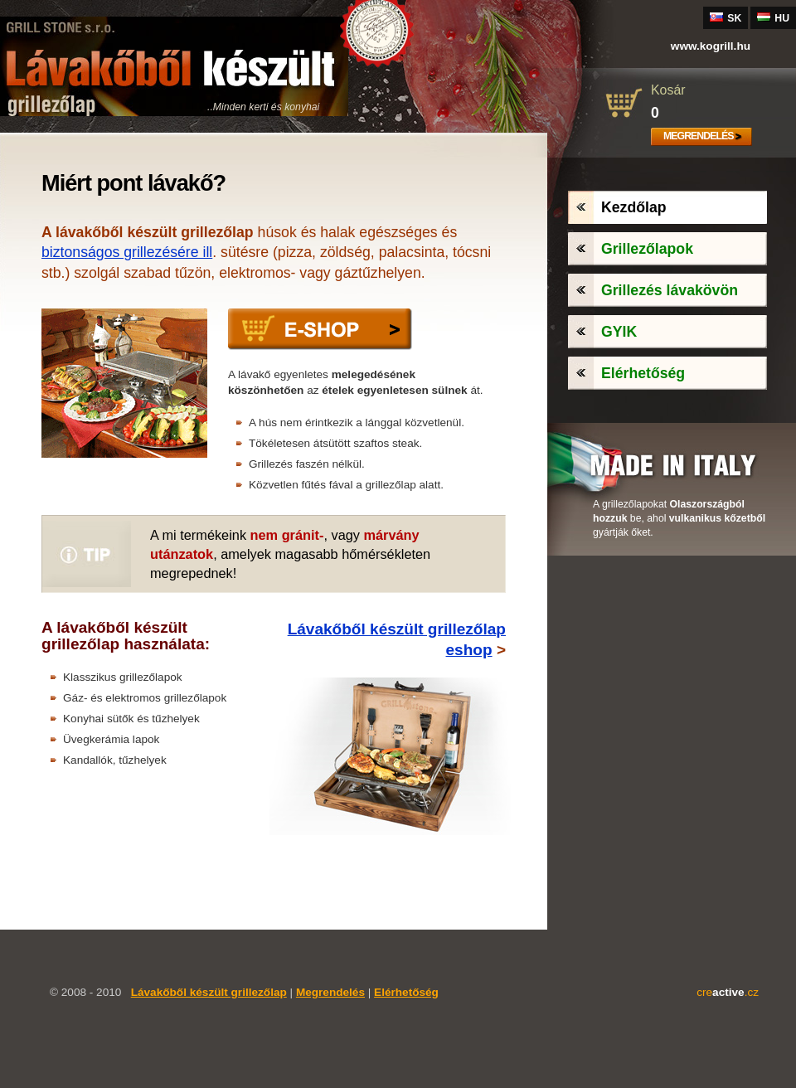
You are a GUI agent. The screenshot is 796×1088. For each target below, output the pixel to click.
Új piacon (323, 31)
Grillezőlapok (647, 248)
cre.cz (727, 992)
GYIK (619, 331)
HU (773, 18)
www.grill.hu (710, 46)
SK (725, 18)
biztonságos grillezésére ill (126, 252)
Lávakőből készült (174, 66)
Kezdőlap (634, 207)
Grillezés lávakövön (669, 290)
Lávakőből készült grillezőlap (209, 992)
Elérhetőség (643, 373)
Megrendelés (698, 136)
